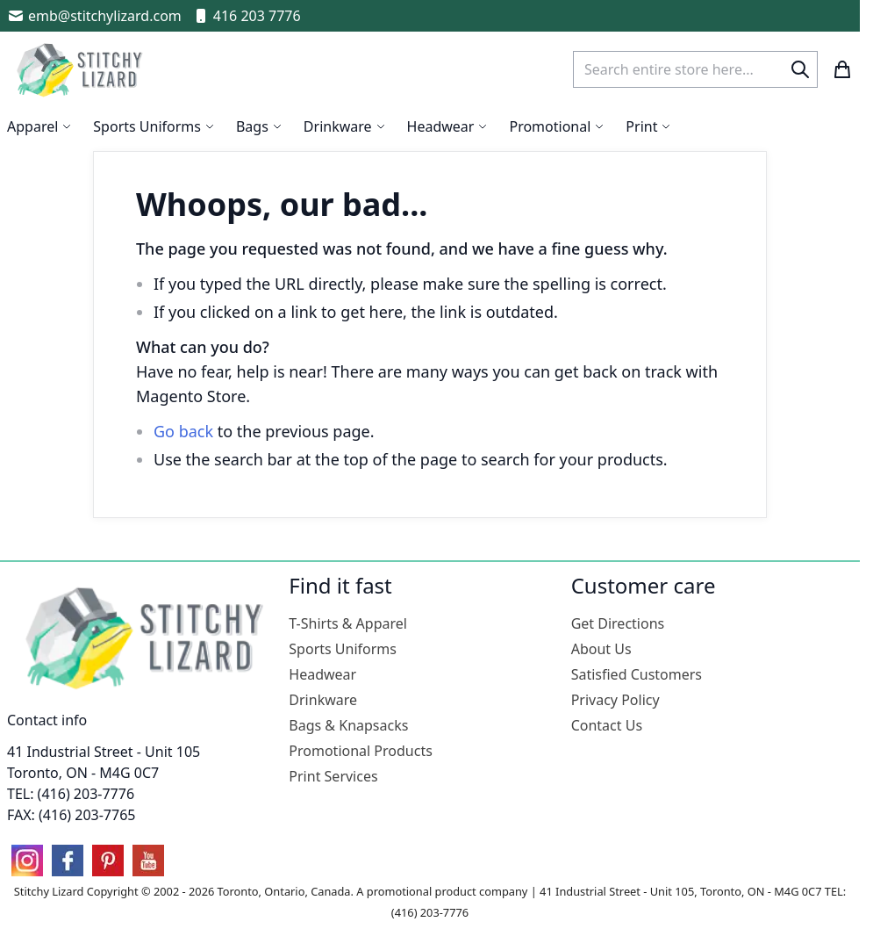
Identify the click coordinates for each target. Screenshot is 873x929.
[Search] (800, 69)
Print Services (333, 776)
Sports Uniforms (343, 649)
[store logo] (81, 69)
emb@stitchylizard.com (94, 15)
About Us (601, 649)
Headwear (322, 674)
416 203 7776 (246, 15)
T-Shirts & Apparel (348, 623)
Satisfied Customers (636, 674)
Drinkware (323, 699)
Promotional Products (361, 750)
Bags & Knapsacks (348, 725)
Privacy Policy (615, 699)
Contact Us (606, 725)
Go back (183, 431)
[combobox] (695, 69)
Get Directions (618, 623)
